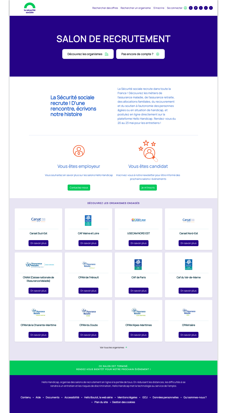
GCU (145, 397)
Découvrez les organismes (87, 54)
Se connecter (177, 8)
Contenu (26, 397)
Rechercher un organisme (136, 8)
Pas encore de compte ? (140, 54)
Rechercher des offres (105, 8)
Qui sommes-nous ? (195, 397)
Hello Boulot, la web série (98, 397)
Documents (52, 397)
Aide (38, 397)
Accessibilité (71, 397)
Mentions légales (127, 397)
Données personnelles (165, 397)
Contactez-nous (79, 187)
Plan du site (101, 402)
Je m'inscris (148, 187)
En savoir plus (38, 243)
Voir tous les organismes (113, 347)
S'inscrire (158, 8)
